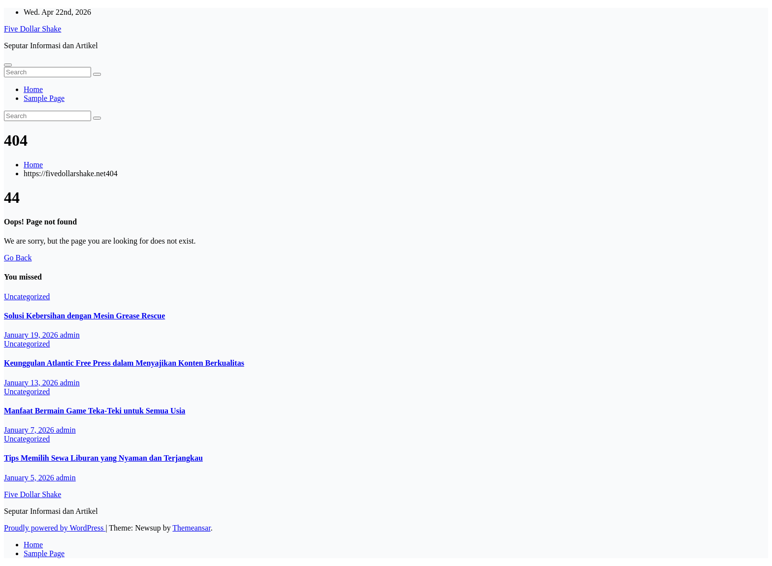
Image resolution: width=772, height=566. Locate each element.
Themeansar (191, 528)
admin (70, 335)
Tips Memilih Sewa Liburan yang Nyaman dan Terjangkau (103, 458)
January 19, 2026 (32, 335)
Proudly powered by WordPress (54, 528)
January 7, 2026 (30, 430)
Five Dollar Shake (32, 29)
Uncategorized (27, 296)
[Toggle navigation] (8, 64)
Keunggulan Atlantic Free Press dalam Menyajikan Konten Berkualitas (124, 363)
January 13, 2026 (32, 382)
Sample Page (44, 98)
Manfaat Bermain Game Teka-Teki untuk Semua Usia (94, 411)
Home (33, 89)
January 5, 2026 (30, 477)
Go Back (18, 257)
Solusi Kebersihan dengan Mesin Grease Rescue (84, 316)
